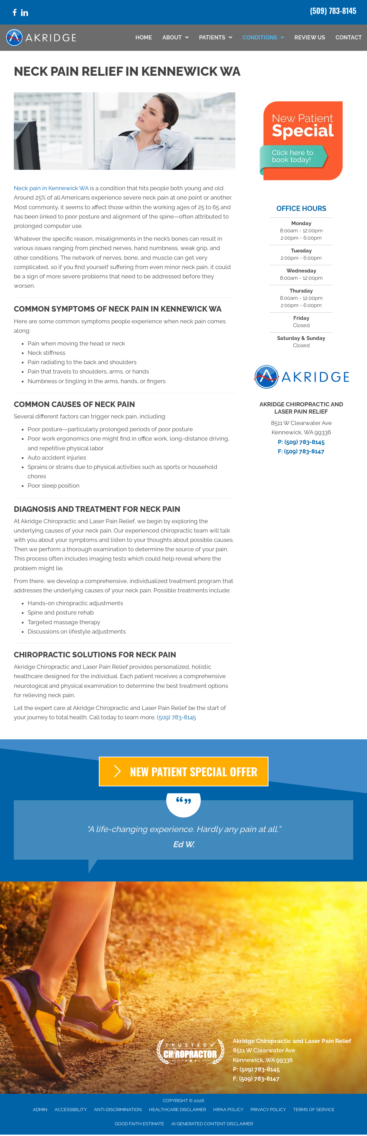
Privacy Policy (268, 1109)
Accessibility (71, 1109)
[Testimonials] (183, 830)
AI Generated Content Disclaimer (212, 1123)
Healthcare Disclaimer (177, 1109)
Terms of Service (314, 1109)
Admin (40, 1109)
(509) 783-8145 (333, 10)
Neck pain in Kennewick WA (51, 188)
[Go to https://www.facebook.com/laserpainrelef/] (14, 14)
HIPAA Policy (228, 1109)
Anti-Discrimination (118, 1109)
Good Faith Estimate (139, 1123)
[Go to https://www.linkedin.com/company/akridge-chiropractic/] (24, 14)
